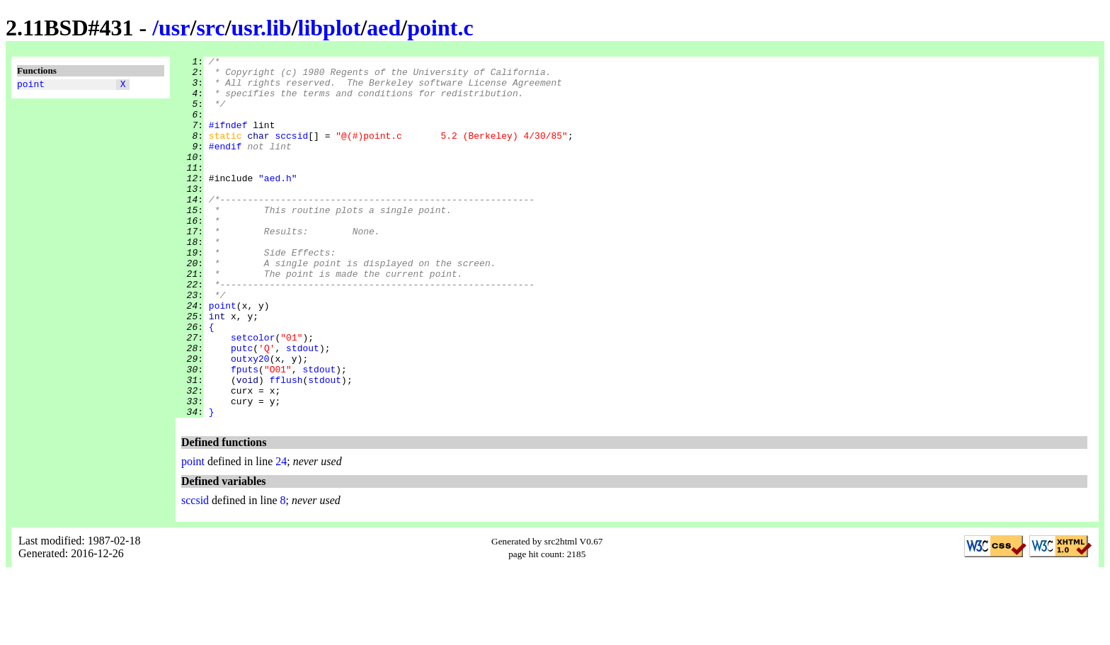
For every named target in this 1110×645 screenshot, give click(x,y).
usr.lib (261, 27)
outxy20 (250, 419)
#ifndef (228, 139)
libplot (329, 27)
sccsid (291, 152)
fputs (244, 432)
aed (384, 27)
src (210, 27)
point (31, 85)
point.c (440, 27)
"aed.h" (277, 203)
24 (281, 533)
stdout (302, 407)
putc (242, 407)
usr (174, 27)
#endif (225, 165)
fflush (286, 445)
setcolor (253, 394)
